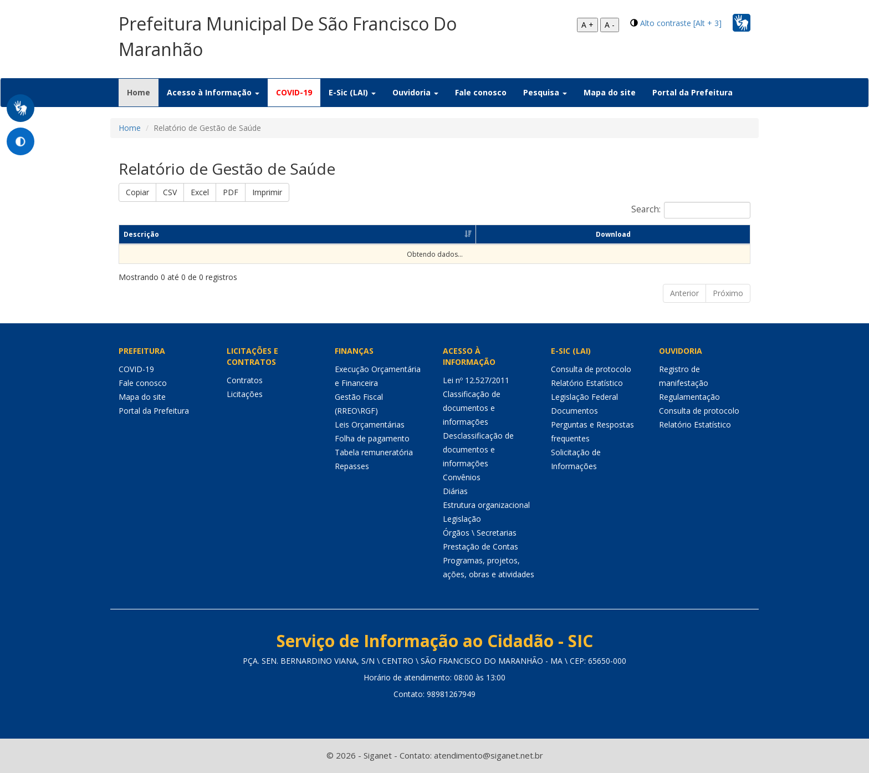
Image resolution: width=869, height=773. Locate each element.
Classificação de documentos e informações (471, 408)
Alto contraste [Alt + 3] (681, 23)
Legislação (462, 518)
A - (610, 24)
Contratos (245, 380)
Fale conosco (481, 92)
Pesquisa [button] (545, 92)
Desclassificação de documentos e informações (478, 449)
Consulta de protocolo (591, 369)
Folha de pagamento (372, 438)
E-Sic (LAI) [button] (352, 92)
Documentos (574, 410)
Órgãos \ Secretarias (480, 532)
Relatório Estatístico (587, 383)
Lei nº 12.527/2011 (476, 380)
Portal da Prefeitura (692, 92)
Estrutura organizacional (486, 505)
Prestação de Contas (480, 546)
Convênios (461, 477)
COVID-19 (294, 92)
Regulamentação (689, 396)
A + (587, 24)
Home (143, 92)
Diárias (455, 491)
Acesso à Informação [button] (213, 92)
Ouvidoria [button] (415, 92)
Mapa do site (610, 92)
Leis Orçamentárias (370, 424)
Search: (690, 210)
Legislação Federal (584, 396)
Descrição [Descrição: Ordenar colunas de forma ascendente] (141, 234)
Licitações (245, 394)
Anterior (684, 293)
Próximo (728, 293)
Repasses (352, 466)
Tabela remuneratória (374, 452)
